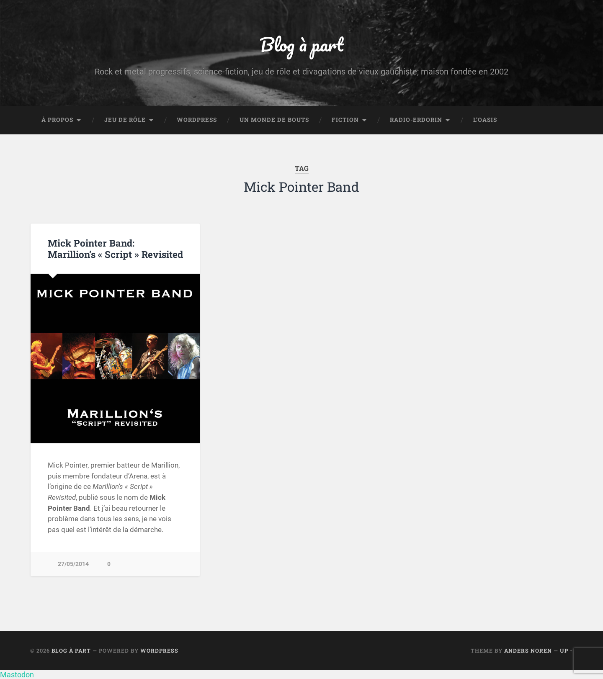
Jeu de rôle (125, 119)
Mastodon (17, 674)
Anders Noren (528, 650)
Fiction (345, 119)
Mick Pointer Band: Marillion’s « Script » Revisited (115, 248)
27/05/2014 (73, 564)
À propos (57, 119)
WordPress (197, 119)
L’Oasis (485, 119)
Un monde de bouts (274, 119)
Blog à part (301, 44)
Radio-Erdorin (416, 119)
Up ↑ (566, 650)
